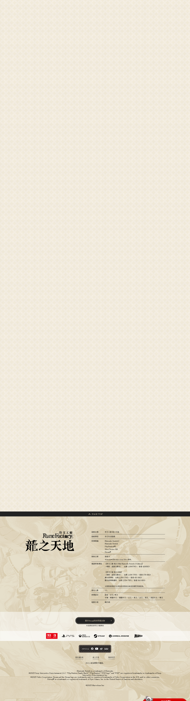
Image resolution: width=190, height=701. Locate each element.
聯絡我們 (111, 657)
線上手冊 (96, 657)
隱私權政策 (79, 657)
